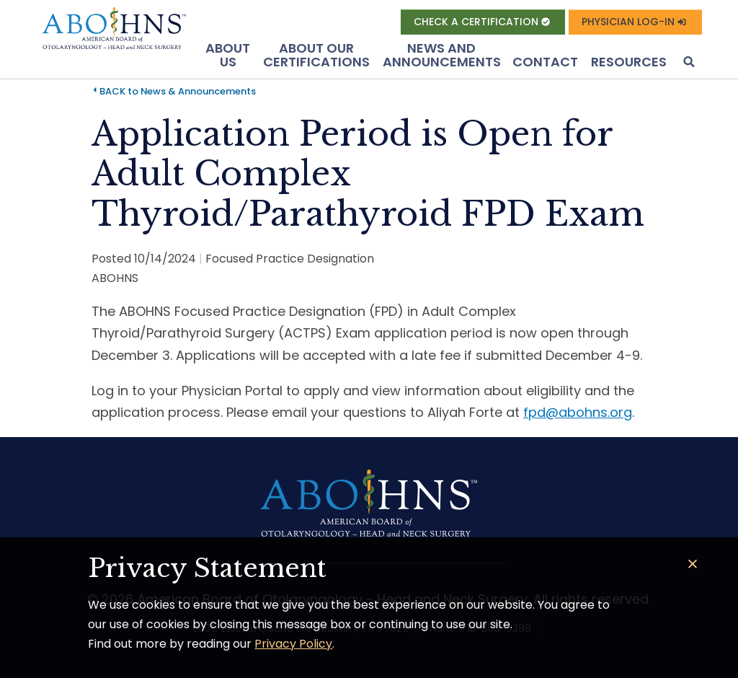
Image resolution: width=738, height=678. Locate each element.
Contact (545, 62)
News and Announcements (442, 55)
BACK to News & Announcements (177, 91)
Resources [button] (629, 62)
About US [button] (227, 55)
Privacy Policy (293, 643)
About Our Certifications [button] (316, 55)
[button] (687, 63)
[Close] (693, 564)
